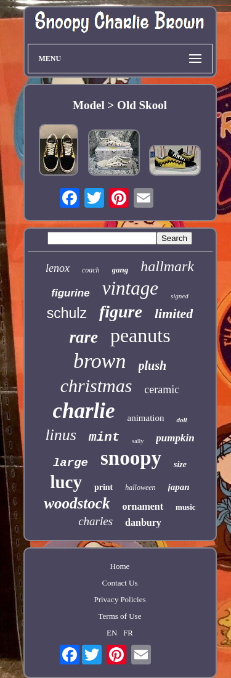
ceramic (161, 389)
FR (128, 632)
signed (179, 296)
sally (138, 441)
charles (95, 521)
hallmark (167, 266)
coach (91, 270)
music (186, 507)
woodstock (77, 503)
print (103, 487)
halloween (140, 487)
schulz (67, 313)
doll (181, 419)
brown (99, 360)
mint (104, 437)
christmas (96, 385)
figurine (70, 293)
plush (153, 365)
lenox (58, 268)
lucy (66, 482)
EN (112, 632)
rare (83, 337)
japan (179, 487)
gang (120, 269)
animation (145, 418)
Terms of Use (120, 616)
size (180, 464)
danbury (143, 522)
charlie (83, 411)
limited (174, 313)
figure (120, 311)
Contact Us (119, 582)
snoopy (130, 458)
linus (60, 435)
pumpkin (175, 438)
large (70, 463)
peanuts (140, 335)
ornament (142, 506)
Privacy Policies (119, 599)
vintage (130, 288)
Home (120, 566)
